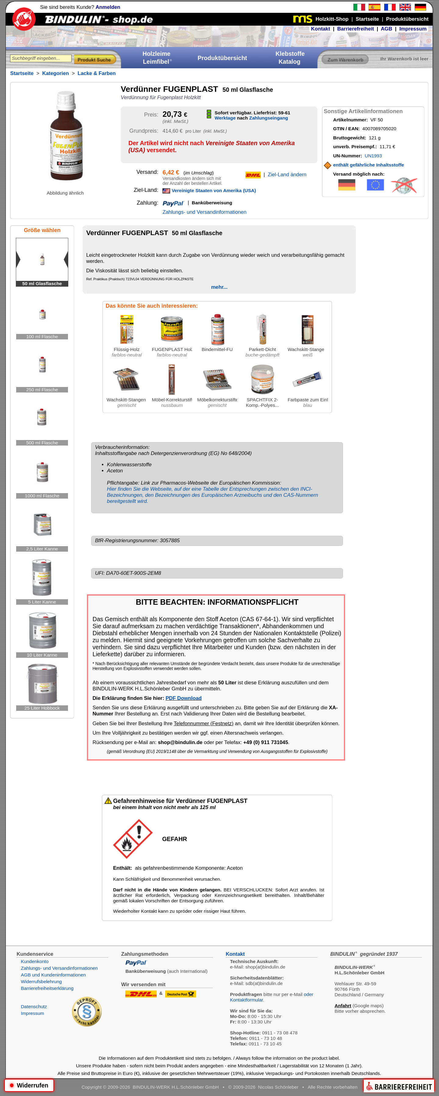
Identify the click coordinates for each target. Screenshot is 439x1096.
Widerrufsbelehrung (41, 981)
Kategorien (55, 73)
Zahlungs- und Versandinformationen (204, 212)
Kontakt (320, 29)
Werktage (225, 117)
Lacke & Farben (97, 73)
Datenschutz (34, 1006)
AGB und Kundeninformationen (53, 974)
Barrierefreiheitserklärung (47, 988)
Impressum (413, 29)
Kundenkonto (34, 961)
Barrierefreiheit (355, 29)
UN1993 (373, 155)
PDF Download (184, 698)
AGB (386, 29)
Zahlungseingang (268, 117)
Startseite (21, 73)
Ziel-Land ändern (287, 174)
